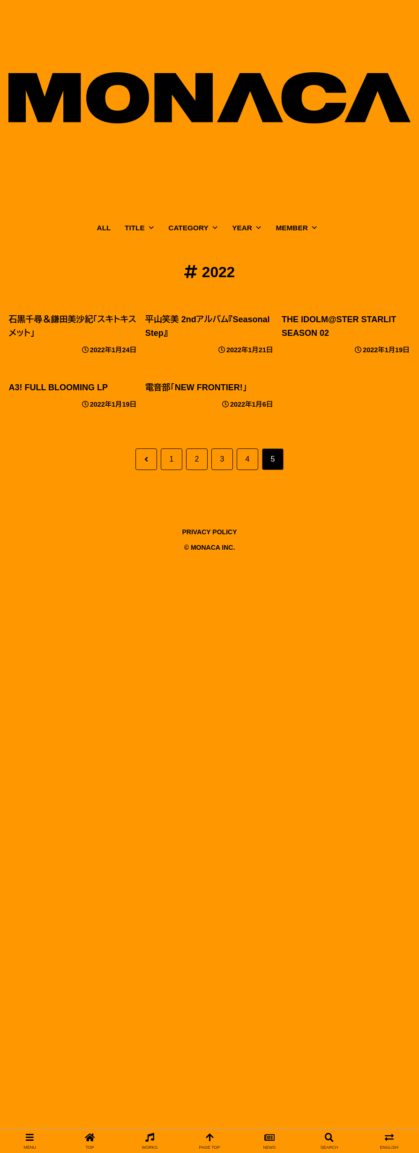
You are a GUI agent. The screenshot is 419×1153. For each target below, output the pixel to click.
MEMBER (297, 228)
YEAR (247, 228)
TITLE (140, 228)
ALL (104, 228)
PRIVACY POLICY (209, 532)
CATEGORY (193, 228)
